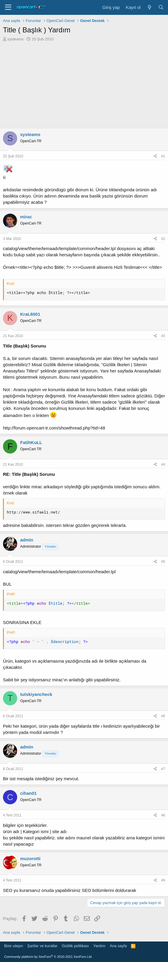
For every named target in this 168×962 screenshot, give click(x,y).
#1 (163, 156)
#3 (163, 336)
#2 (163, 239)
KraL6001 (30, 314)
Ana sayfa (118, 946)
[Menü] (8, 7)
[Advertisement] (84, 86)
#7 (163, 769)
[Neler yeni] (149, 7)
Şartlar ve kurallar (42, 946)
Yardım (99, 946)
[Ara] (161, 7)
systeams (15, 39)
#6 (163, 716)
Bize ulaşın (13, 946)
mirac (26, 216)
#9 (163, 880)
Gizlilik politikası (75, 946)
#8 (163, 815)
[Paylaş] (155, 156)
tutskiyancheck (36, 694)
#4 (163, 464)
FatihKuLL (31, 442)
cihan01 (28, 793)
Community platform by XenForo (48, 956)
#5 (163, 562)
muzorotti (30, 858)
